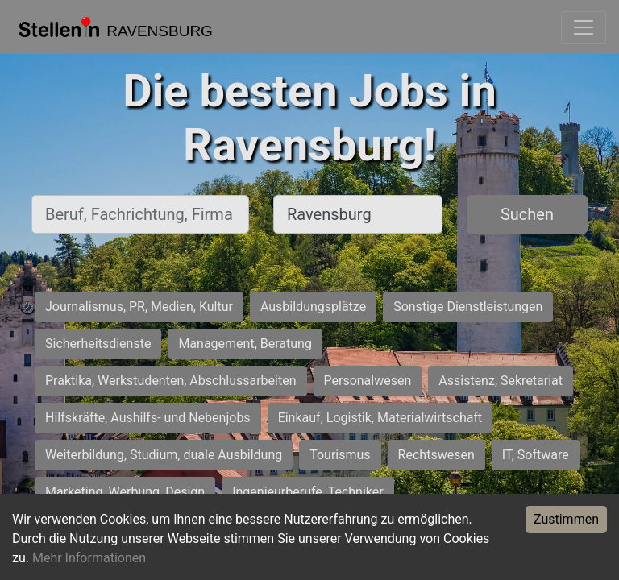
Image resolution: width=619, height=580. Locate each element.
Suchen (527, 214)
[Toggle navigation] (583, 27)
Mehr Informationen (89, 558)
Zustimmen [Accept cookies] (566, 519)
